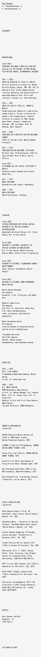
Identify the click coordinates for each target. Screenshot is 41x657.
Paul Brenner (7, 3)
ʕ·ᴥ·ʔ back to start (9, 647)
